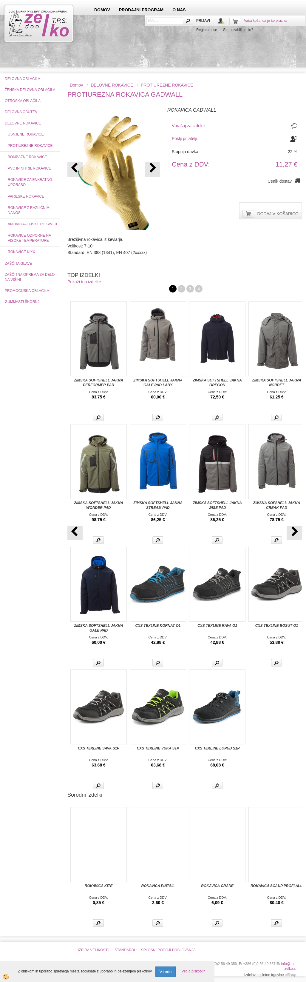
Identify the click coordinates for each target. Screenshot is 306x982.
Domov (76, 85)
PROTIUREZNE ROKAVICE (30, 146)
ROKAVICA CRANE (217, 886)
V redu (165, 971)
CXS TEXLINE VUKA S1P (158, 748)
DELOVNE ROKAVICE (112, 85)
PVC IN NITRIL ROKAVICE (29, 168)
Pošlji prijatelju (185, 138)
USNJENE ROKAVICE (26, 134)
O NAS (179, 9)
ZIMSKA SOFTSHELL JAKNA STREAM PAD (158, 505)
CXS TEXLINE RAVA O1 (217, 626)
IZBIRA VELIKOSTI (93, 950)
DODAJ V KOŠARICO (278, 213)
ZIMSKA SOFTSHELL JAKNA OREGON (217, 382)
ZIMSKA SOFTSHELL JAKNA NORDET (276, 382)
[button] (152, 169)
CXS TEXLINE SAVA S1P (98, 748)
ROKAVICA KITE (98, 886)
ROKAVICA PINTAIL (158, 886)
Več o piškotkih (193, 971)
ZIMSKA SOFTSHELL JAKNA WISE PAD (217, 505)
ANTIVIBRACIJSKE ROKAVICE (33, 224)
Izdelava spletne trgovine (264, 975)
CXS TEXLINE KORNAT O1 (158, 626)
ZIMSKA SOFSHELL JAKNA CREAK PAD (276, 505)
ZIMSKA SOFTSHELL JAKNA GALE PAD (98, 628)
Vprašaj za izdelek (189, 125)
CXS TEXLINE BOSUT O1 (276, 626)
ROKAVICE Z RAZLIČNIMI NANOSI (29, 210)
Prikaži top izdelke (84, 281)
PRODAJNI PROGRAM (141, 9)
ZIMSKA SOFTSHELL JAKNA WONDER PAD (98, 505)
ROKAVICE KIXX (21, 252)
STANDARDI (125, 950)
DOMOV (102, 9)
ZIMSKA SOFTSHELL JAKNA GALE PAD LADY (158, 382)
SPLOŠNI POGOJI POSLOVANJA (168, 950)
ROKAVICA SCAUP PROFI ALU (277, 886)
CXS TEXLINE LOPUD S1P (217, 748)
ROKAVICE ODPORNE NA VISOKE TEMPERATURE (29, 238)
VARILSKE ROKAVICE (26, 196)
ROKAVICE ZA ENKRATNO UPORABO (30, 182)
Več (98, 417)
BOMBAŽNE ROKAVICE (27, 157)
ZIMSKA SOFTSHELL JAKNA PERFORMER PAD (98, 382)
